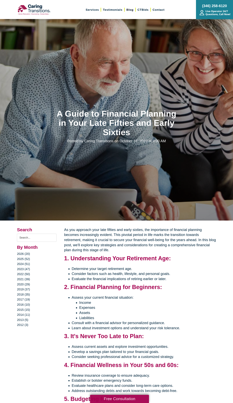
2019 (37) (23, 289)
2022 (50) (23, 274)
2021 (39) (23, 279)
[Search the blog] (37, 238)
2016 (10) (23, 304)
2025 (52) (23, 259)
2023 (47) (23, 269)
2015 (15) (23, 309)
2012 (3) (22, 325)
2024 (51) (23, 264)
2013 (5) (22, 320)
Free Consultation (119, 398)
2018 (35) (23, 294)
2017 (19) (23, 299)
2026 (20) (23, 253)
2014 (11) (23, 314)
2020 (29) (23, 284)
